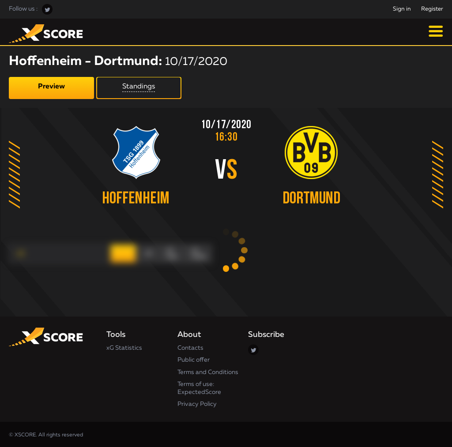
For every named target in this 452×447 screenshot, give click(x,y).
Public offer (193, 359)
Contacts (190, 347)
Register (432, 9)
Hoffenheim (135, 199)
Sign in (402, 9)
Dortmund (312, 199)
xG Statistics (124, 347)
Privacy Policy (197, 403)
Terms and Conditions (207, 371)
